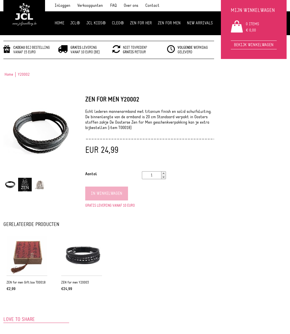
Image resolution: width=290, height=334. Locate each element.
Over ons (131, 5)
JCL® (75, 23)
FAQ (113, 5)
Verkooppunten (90, 5)
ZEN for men (169, 23)
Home (59, 23)
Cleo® (118, 23)
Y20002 (24, 74)
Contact (152, 5)
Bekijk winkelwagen (254, 45)
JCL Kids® (96, 23)
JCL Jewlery (24, 17)
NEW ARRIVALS (200, 23)
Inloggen (62, 5)
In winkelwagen (106, 193)
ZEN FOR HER (141, 23)
